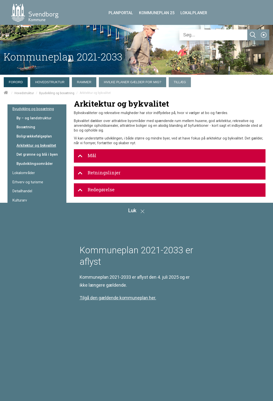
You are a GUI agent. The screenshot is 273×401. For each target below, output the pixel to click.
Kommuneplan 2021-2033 (63, 56)
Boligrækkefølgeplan (34, 136)
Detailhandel (22, 191)
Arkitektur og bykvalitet (36, 145)
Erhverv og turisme (27, 182)
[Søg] (213, 34)
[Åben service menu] (263, 34)
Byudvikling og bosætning (56, 93)
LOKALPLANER (193, 12)
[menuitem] (17, 81)
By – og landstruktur (34, 118)
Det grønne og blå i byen (37, 154)
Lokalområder (23, 173)
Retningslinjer (99, 173)
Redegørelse (96, 190)
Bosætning (25, 127)
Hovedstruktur (24, 93)
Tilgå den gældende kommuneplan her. (118, 297)
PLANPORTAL (121, 12)
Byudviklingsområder (34, 163)
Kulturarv (19, 200)
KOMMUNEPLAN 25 (156, 12)
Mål (87, 155)
